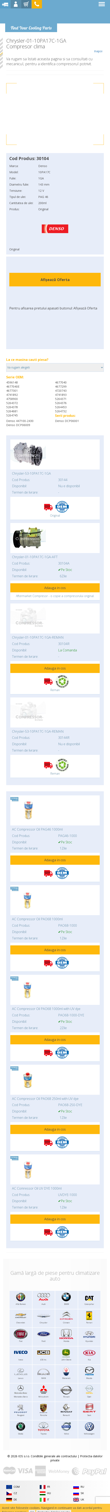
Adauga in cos (55, 588)
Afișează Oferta (55, 279)
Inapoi (98, 45)
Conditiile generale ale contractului (54, 1456)
